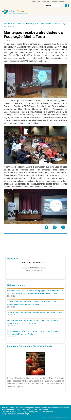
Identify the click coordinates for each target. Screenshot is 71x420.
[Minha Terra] (9, 24)
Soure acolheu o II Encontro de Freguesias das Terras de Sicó (35, 312)
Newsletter (13, 258)
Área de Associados (60, 2)
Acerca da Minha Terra (41, 2)
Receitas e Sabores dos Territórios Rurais (29, 346)
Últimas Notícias (16, 285)
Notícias (21, 24)
